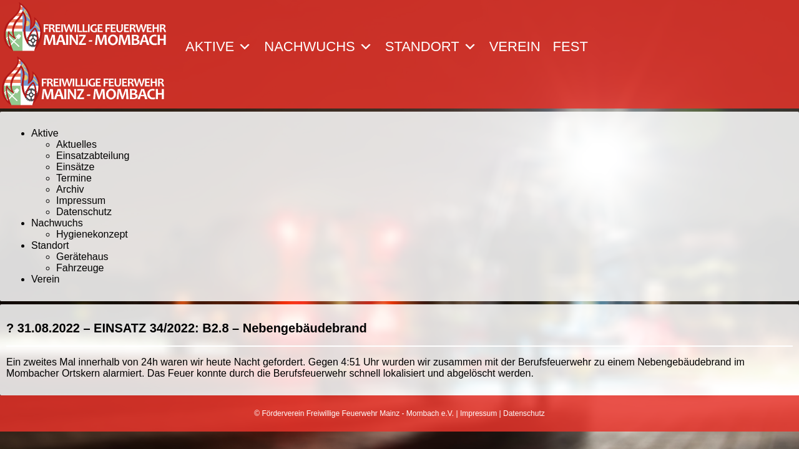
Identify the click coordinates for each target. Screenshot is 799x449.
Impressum (80, 200)
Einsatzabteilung (92, 155)
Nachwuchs (318, 47)
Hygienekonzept (92, 234)
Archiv (70, 189)
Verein (515, 47)
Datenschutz (84, 211)
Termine (74, 178)
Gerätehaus (82, 256)
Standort (431, 47)
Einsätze (75, 167)
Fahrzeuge (80, 268)
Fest (570, 47)
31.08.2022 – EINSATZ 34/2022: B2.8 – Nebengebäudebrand (192, 328)
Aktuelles (76, 144)
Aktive (218, 47)
